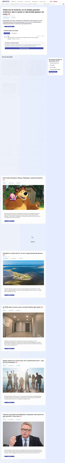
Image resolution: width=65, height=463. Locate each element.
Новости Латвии (27, 1)
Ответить (9, 38)
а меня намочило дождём (55, 69)
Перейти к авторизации (24, 48)
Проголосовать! (53, 71)
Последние (6, 33)
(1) (9, 14)
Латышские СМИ (42, 1)
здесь (35, 45)
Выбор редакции (35, 1)
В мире (14, 1)
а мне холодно (53, 67)
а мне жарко (52, 65)
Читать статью (9, 26)
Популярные (14, 33)
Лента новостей (20, 1)
